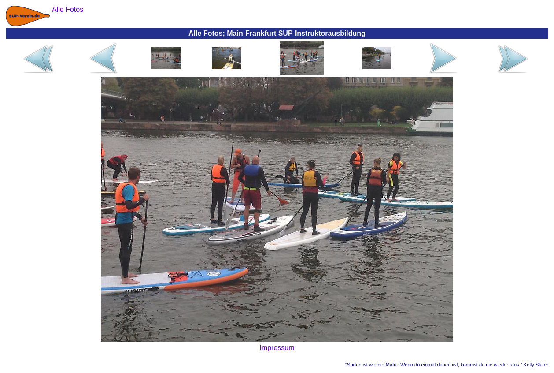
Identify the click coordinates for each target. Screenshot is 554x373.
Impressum (276, 347)
